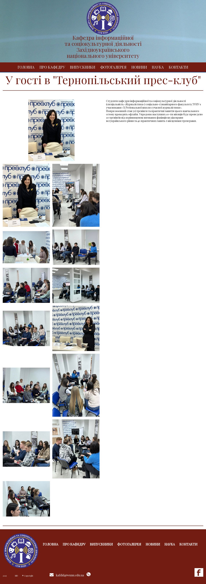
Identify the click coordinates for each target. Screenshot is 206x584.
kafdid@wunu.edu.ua (70, 575)
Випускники (82, 67)
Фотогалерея (113, 67)
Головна (26, 67)
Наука (158, 67)
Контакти (178, 67)
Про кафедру (52, 67)
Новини (139, 67)
